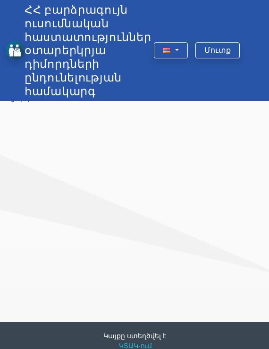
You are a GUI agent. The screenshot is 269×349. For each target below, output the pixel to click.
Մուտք (217, 50)
